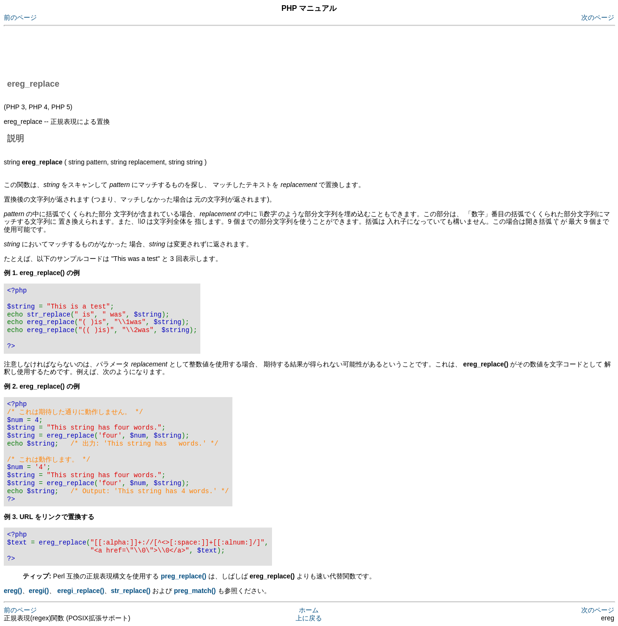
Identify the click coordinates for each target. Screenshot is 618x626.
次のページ (597, 17)
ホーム (309, 610)
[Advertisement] (175, 51)
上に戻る (309, 618)
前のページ (20, 17)
